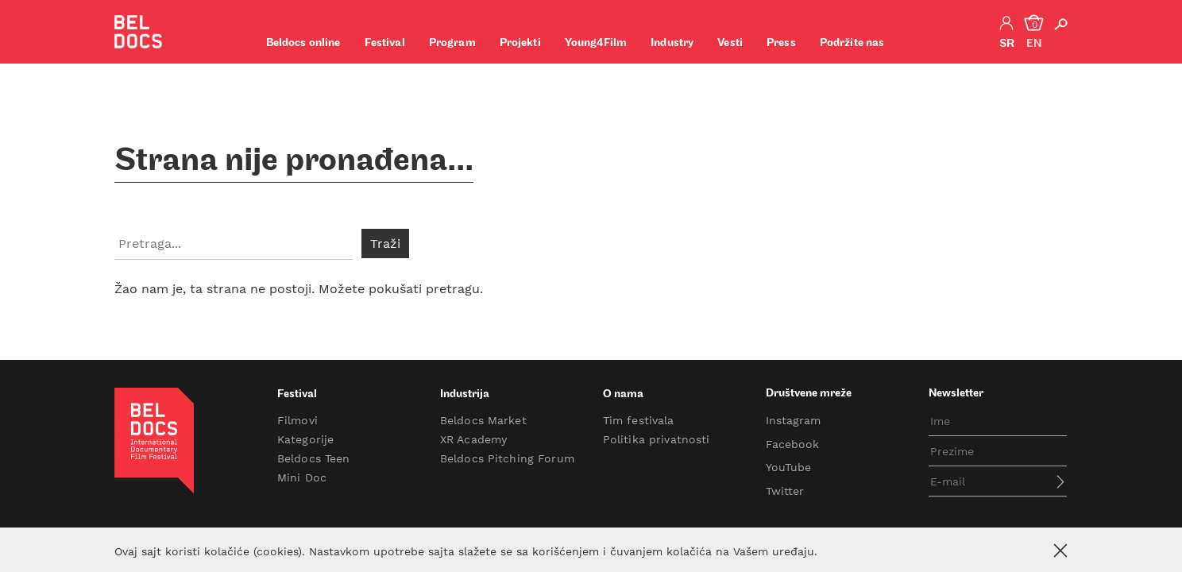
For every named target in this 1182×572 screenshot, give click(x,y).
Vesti (730, 43)
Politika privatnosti (656, 439)
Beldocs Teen (313, 458)
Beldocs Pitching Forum (507, 458)
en (1033, 44)
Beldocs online (303, 43)
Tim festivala (638, 420)
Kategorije (305, 439)
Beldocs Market (483, 420)
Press (781, 43)
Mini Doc (301, 477)
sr (1006, 44)
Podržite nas (852, 43)
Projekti (520, 43)
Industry (672, 43)
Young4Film (596, 43)
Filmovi (297, 420)
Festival (385, 43)
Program (452, 43)
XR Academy (473, 439)
